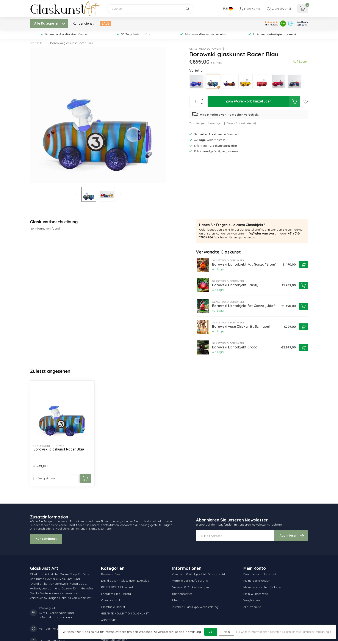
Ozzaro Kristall (110, 600)
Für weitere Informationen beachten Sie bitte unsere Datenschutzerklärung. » (284, 631)
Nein (227, 632)
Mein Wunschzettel (256, 593)
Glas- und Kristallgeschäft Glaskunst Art (198, 574)
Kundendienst (83, 23)
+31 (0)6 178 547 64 (52, 628)
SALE (105, 23)
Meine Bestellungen (256, 580)
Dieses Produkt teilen (241, 123)
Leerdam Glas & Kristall (116, 593)
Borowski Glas (110, 574)
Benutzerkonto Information (261, 574)
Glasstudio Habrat (113, 607)
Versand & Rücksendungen (190, 587)
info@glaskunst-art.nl (262, 233)
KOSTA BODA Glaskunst (117, 587)
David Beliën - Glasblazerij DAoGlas (125, 580)
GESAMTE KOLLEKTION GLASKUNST (125, 613)
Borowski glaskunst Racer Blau (71, 43)
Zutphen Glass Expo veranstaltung (195, 607)
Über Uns (178, 600)
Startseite (36, 43)
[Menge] (74, 478)
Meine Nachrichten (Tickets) (262, 587)
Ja (211, 632)
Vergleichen (46, 478)
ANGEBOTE (108, 620)
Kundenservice (182, 593)
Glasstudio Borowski (205, 49)
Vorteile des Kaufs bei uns (190, 580)
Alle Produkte (252, 607)
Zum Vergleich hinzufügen (205, 123)
